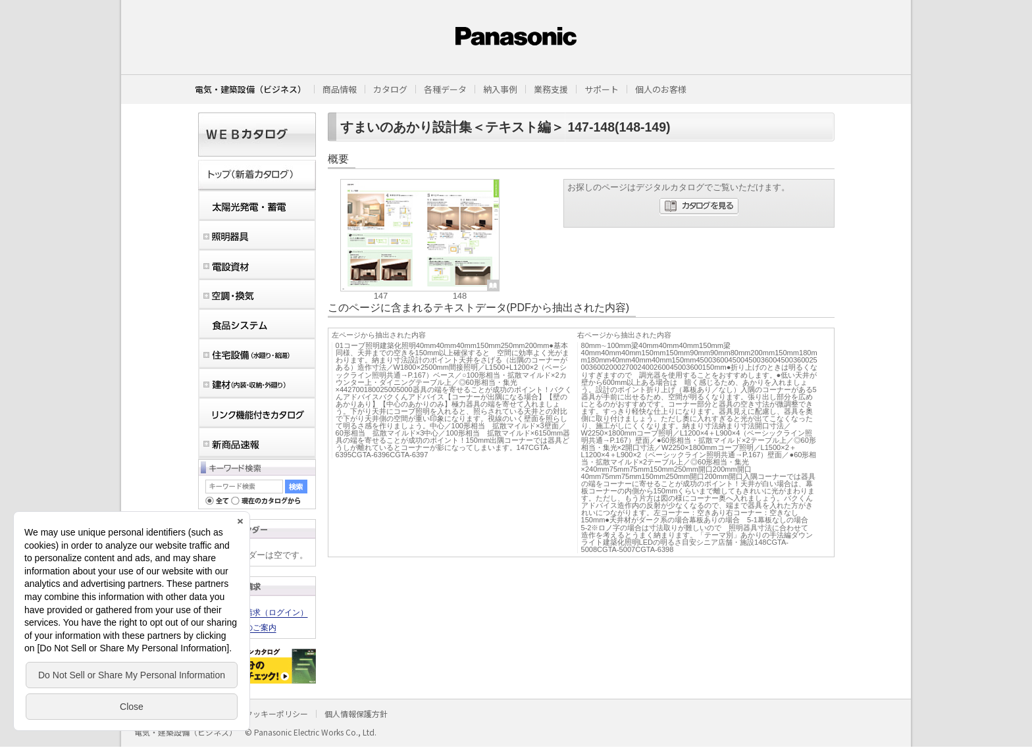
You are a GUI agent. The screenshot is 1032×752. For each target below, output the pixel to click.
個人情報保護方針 (356, 713)
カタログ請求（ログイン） (260, 612)
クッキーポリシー (276, 713)
